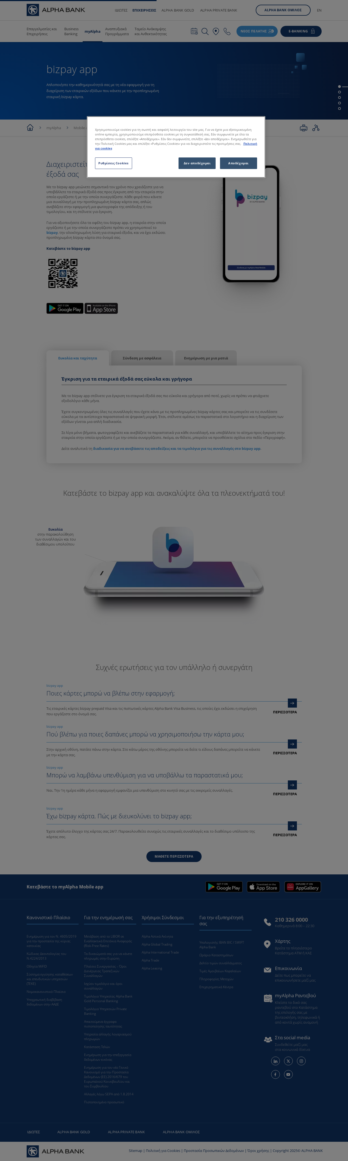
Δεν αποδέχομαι (197, 163)
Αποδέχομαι (238, 163)
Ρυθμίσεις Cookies (113, 163)
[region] (176, 147)
